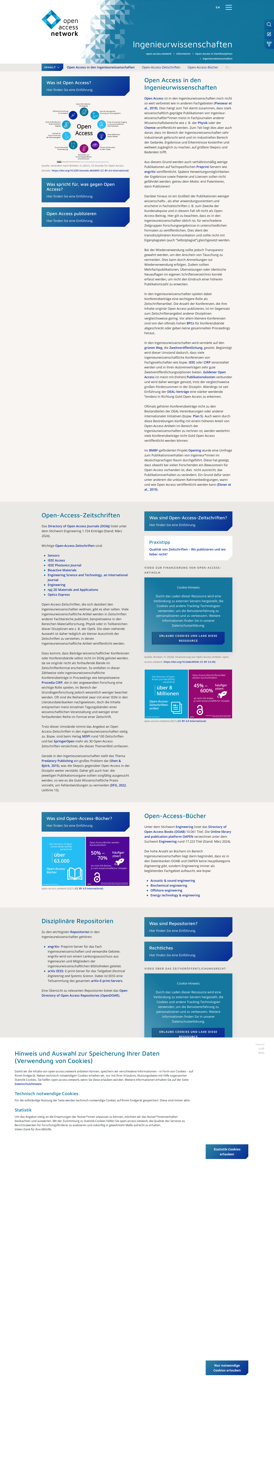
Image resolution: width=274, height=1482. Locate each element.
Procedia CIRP (52, 682)
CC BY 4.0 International (114, 170)
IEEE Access (56, 560)
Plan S (197, 416)
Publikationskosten (201, 377)
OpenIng (194, 450)
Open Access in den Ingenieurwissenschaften (101, 67)
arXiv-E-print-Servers (106, 981)
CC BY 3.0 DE (207, 661)
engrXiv (150, 172)
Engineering (56, 585)
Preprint (202, 167)
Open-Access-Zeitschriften (161, 67)
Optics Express (59, 594)
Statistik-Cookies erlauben (227, 1151)
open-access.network (158, 53)
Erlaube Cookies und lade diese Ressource (188, 638)
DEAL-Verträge (178, 392)
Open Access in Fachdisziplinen (213, 53)
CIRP (207, 362)
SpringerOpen (64, 741)
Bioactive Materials (62, 570)
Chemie (150, 128)
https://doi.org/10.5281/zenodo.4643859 (75, 170)
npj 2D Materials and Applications (73, 590)
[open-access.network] (60, 23)
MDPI (86, 736)
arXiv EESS (55, 971)
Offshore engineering (166, 890)
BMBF (153, 450)
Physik (203, 123)
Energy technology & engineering (175, 895)
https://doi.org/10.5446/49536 (181, 661)
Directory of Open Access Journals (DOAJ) (79, 526)
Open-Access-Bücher (203, 67)
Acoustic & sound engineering (172, 880)
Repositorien (79, 932)
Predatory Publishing (57, 761)
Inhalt (52, 67)
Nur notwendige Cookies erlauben (227, 1367)
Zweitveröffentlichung (185, 348)
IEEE (192, 362)
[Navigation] (229, 7)
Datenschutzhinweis (28, 1084)
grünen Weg (153, 348)
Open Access (153, 98)
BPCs (190, 323)
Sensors (54, 555)
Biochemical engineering (168, 885)
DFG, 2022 (118, 785)
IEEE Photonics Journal (64, 565)
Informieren (183, 53)
